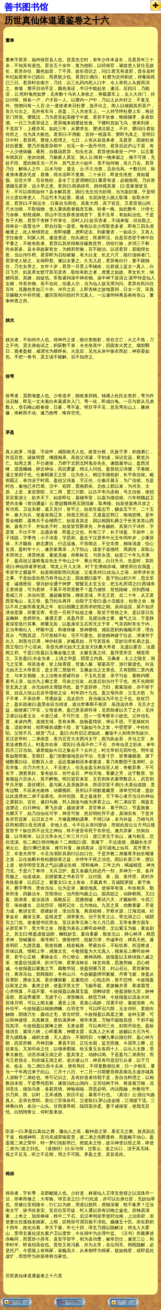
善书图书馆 (26, 7)
